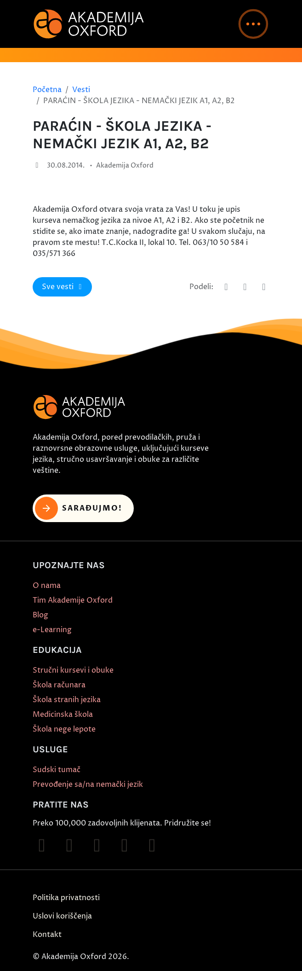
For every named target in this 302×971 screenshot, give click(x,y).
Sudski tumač (56, 770)
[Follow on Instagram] (69, 845)
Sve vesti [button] (63, 286)
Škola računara (59, 685)
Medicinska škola (63, 714)
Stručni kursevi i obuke (73, 670)
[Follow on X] (152, 845)
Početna (47, 90)
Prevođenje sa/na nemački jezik (88, 784)
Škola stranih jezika (67, 700)
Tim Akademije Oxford (73, 600)
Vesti (81, 90)
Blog (40, 615)
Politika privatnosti (66, 898)
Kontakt (47, 935)
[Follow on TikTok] (97, 845)
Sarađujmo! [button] (79, 508)
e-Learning (52, 630)
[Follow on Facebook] (42, 845)
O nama (47, 586)
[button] (253, 24)
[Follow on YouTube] (124, 845)
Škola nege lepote (64, 729)
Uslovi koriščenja (62, 916)
